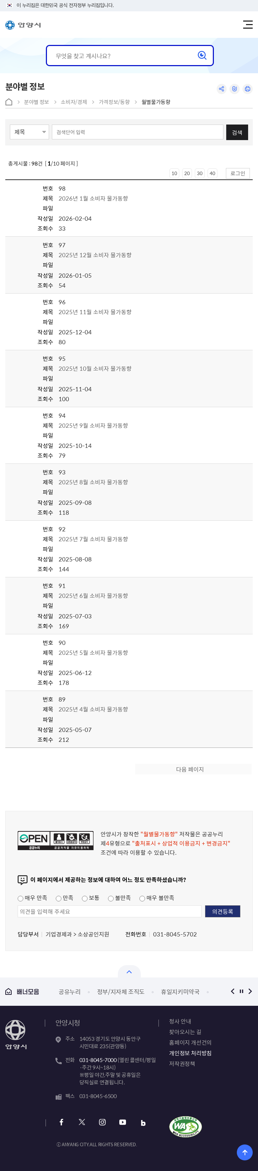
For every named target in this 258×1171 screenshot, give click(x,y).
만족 (64, 897)
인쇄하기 (247, 89)
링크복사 (234, 89)
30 (200, 173)
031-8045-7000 (98, 1060)
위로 (245, 1152)
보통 (91, 897)
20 (187, 173)
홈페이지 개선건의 (190, 1042)
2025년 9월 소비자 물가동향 (93, 425)
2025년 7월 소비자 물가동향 (93, 539)
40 (212, 173)
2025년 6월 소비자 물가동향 (93, 595)
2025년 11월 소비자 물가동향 (95, 311)
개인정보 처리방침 (190, 1053)
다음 (250, 991)
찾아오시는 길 (185, 1031)
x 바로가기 (82, 1123)
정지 (241, 991)
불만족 (119, 897)
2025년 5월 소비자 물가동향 (93, 652)
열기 (129, 971)
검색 (237, 132)
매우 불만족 (156, 897)
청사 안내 (180, 1021)
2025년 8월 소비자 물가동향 (93, 482)
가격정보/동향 (114, 102)
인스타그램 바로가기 (102, 1123)
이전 (232, 991)
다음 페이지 (190, 769)
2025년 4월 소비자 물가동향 (94, 709)
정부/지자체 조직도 (121, 991)
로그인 (237, 173)
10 (174, 173)
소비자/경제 (74, 102)
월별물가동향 (156, 102)
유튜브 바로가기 (123, 1123)
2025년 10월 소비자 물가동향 (95, 368)
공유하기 (221, 89)
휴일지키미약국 (180, 991)
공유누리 (70, 991)
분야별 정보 (36, 102)
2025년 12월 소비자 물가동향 (95, 254)
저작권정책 (182, 1063)
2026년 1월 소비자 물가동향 (93, 198)
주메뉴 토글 (248, 25)
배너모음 (22, 991)
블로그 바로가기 (143, 1123)
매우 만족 (32, 897)
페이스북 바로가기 (61, 1123)
